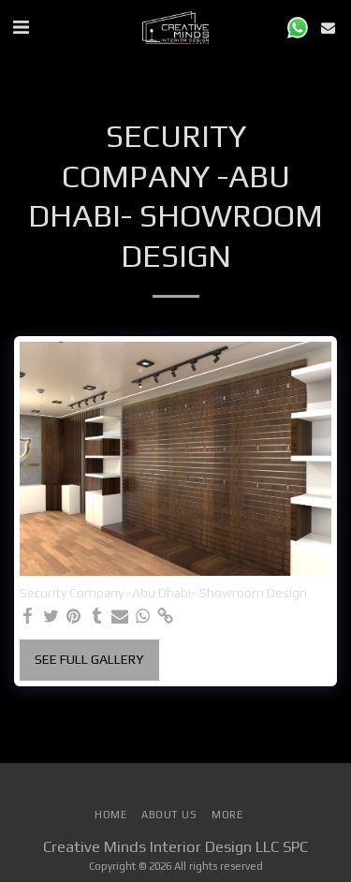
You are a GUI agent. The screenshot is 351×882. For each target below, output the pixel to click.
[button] (21, 26)
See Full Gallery (89, 659)
